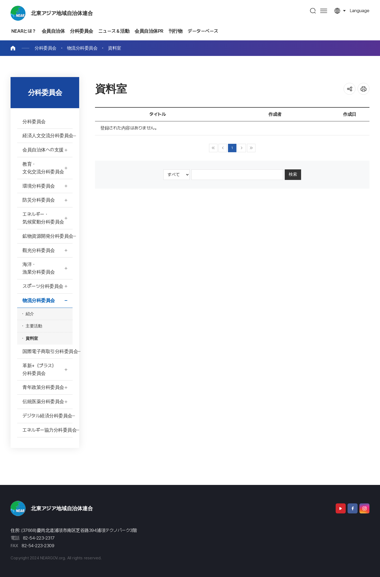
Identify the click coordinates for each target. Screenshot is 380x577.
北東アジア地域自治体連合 (62, 13)
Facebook (353, 508)
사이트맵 (323, 10)
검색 (313, 10)
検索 (293, 174)
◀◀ (213, 148)
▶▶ (251, 148)
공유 (349, 89)
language (359, 10)
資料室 (114, 48)
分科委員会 (45, 48)
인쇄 (363, 89)
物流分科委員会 (82, 48)
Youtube (341, 508)
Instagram (364, 508)
